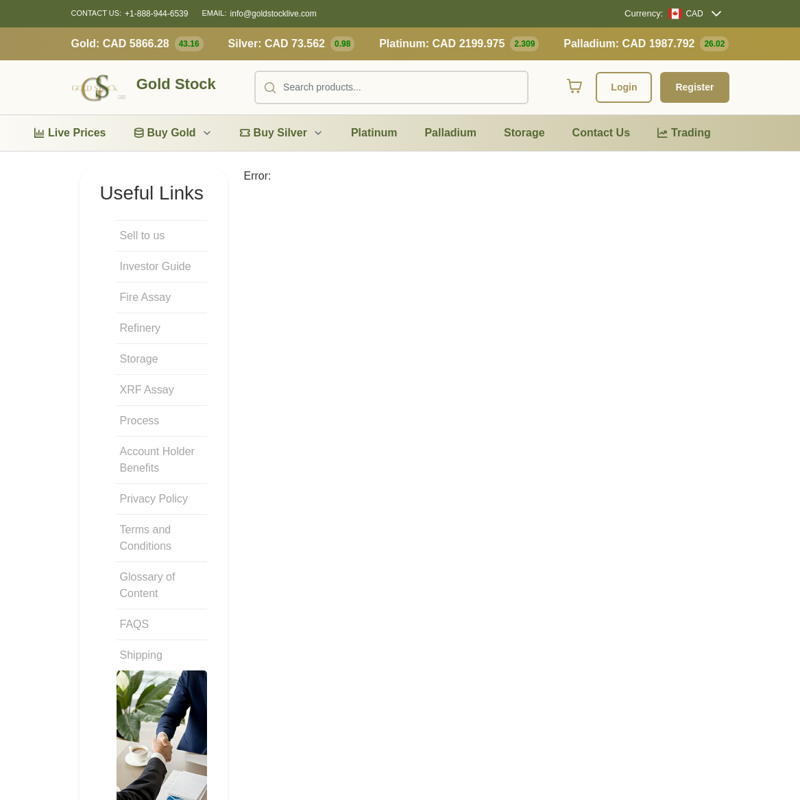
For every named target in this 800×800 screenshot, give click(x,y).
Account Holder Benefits (157, 460)
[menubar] (372, 133)
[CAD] (685, 14)
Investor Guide (155, 266)
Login (624, 87)
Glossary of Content (147, 585)
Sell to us (142, 235)
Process (140, 420)
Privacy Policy (154, 499)
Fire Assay (145, 297)
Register (694, 87)
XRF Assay (147, 390)
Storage (139, 359)
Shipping (141, 655)
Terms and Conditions (146, 538)
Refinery (140, 328)
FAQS (134, 624)
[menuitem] (70, 133)
